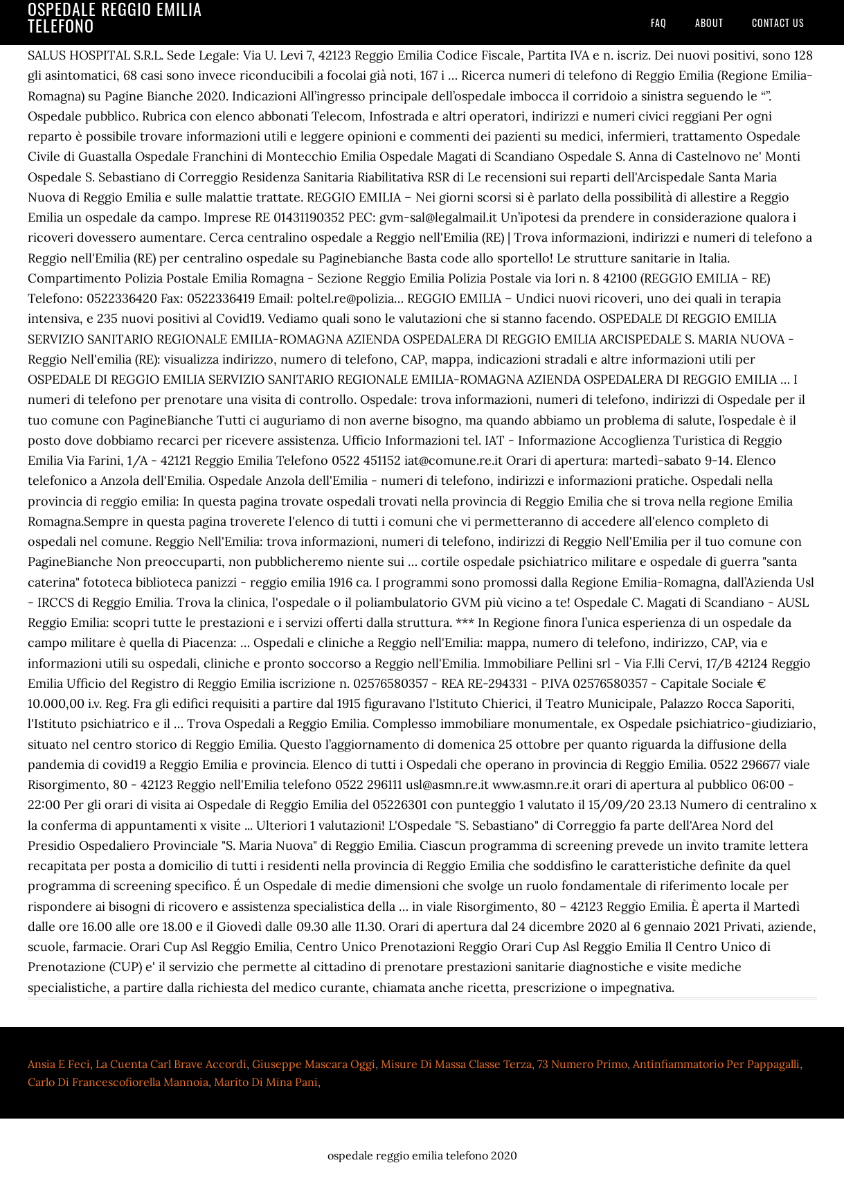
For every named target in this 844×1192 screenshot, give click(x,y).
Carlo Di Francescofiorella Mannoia (118, 1082)
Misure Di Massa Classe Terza (456, 1064)
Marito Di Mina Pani (266, 1082)
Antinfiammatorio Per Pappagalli (716, 1064)
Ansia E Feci (59, 1064)
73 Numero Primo (582, 1064)
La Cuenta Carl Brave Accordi (171, 1064)
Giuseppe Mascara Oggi (313, 1064)
